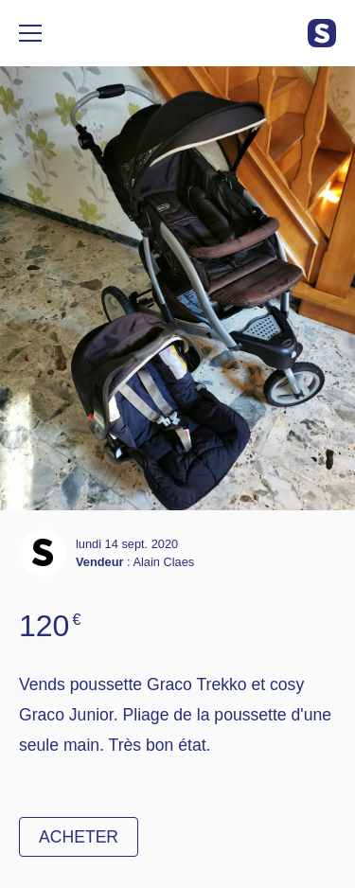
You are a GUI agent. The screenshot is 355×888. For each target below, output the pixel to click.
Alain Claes (163, 562)
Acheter (78, 836)
